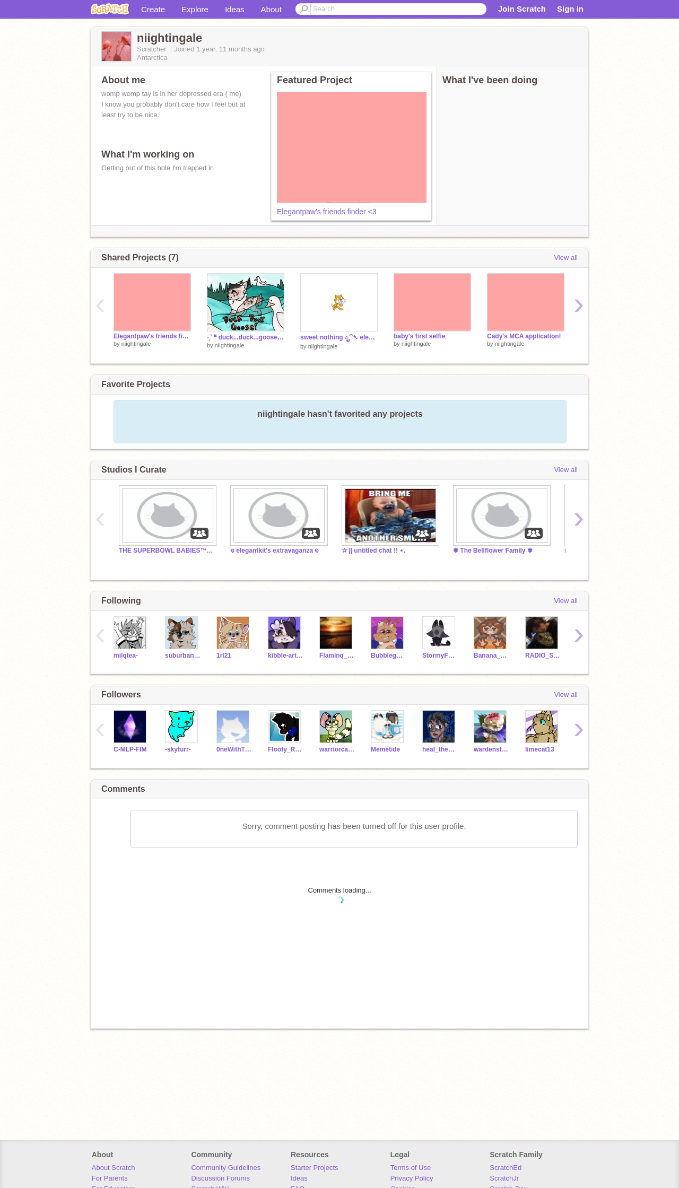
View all (566, 257)
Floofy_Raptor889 (285, 749)
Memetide (385, 749)
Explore (194, 9)
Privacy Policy (411, 1178)
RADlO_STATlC (543, 655)
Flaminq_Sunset (337, 655)
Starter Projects (314, 1168)
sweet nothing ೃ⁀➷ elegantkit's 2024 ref (339, 337)
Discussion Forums (220, 1178)
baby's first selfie (419, 336)
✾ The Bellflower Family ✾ (493, 550)
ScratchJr (504, 1178)
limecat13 (539, 749)
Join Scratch (522, 8)
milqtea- (126, 655)
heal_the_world (440, 749)
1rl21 (223, 655)
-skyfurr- (178, 749)
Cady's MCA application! (524, 336)
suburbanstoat (183, 655)
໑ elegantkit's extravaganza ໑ (274, 550)
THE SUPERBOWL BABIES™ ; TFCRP (166, 550)
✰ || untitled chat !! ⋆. (374, 550)
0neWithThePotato (234, 749)
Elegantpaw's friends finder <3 (327, 211)
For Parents (110, 1178)
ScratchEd (505, 1168)
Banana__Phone (491, 655)
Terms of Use (410, 1168)
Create (153, 9)
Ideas (235, 9)
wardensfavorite (491, 749)
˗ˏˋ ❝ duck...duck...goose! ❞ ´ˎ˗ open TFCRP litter (245, 337)
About (271, 9)
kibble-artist (285, 655)
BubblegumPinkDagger (388, 655)
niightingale (136, 343)
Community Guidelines (225, 1168)
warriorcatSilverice (337, 749)
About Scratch (113, 1168)
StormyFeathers (440, 655)
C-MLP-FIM (130, 749)
